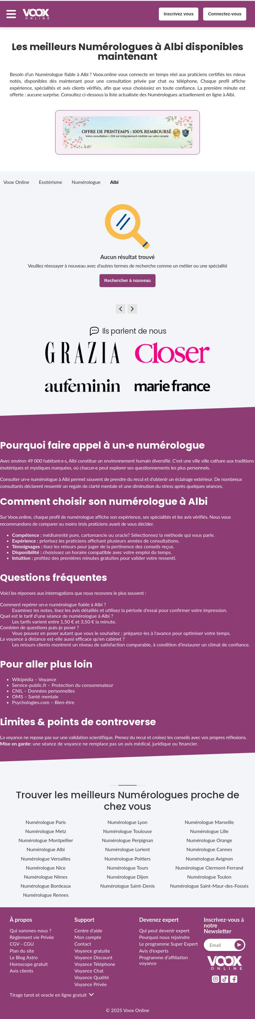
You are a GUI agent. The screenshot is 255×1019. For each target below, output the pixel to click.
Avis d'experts (153, 947)
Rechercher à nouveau (127, 277)
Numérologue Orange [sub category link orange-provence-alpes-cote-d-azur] (209, 837)
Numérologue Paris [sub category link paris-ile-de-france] (46, 819)
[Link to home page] (224, 960)
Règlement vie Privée (32, 934)
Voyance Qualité (91, 974)
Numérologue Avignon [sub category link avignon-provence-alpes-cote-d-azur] (209, 855)
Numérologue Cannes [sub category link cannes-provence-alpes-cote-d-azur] (209, 846)
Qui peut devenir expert (164, 927)
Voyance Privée (90, 980)
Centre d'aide (88, 927)
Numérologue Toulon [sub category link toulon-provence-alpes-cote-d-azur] (209, 873)
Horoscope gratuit (29, 960)
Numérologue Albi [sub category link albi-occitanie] (46, 846)
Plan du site (22, 947)
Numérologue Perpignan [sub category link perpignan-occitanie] (127, 837)
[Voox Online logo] (39, 12)
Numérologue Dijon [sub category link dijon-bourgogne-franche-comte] (127, 873)
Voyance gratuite (92, 947)
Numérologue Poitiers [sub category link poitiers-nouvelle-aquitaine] (128, 855)
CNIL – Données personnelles (43, 687)
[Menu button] (14, 12)
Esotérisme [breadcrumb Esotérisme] (50, 178)
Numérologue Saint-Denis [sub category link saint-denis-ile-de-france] (127, 882)
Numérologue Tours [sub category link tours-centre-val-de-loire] (127, 864)
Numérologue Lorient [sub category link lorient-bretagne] (127, 846)
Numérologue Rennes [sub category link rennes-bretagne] (45, 891)
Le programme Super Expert (168, 940)
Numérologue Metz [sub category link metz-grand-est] (45, 828)
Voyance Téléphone (94, 960)
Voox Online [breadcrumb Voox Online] (16, 178)
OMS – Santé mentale (35, 693)
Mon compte (87, 934)
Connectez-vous (221, 12)
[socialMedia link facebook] (233, 975)
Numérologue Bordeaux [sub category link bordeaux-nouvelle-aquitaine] (45, 882)
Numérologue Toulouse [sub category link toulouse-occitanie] (127, 828)
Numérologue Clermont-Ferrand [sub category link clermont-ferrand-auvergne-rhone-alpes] (209, 864)
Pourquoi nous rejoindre (164, 934)
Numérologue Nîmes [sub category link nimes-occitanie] (46, 873)
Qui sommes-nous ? (30, 927)
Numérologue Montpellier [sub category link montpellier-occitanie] (45, 837)
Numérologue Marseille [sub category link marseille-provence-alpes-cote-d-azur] (209, 819)
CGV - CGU (22, 940)
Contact (82, 940)
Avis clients (21, 967)
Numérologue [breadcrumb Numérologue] (86, 178)
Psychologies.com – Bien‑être (43, 699)
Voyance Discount (93, 954)
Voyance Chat (89, 967)
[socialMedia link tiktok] (224, 975)
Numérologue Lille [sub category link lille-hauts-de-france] (209, 828)
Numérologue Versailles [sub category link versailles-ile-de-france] (46, 855)
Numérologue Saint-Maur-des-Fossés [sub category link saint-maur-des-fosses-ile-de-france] (209, 882)
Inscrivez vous (175, 12)
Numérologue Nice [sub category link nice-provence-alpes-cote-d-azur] (46, 864)
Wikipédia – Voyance (34, 676)
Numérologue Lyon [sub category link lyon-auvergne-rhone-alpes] (128, 819)
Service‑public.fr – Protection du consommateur (62, 681)
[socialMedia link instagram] (215, 975)
